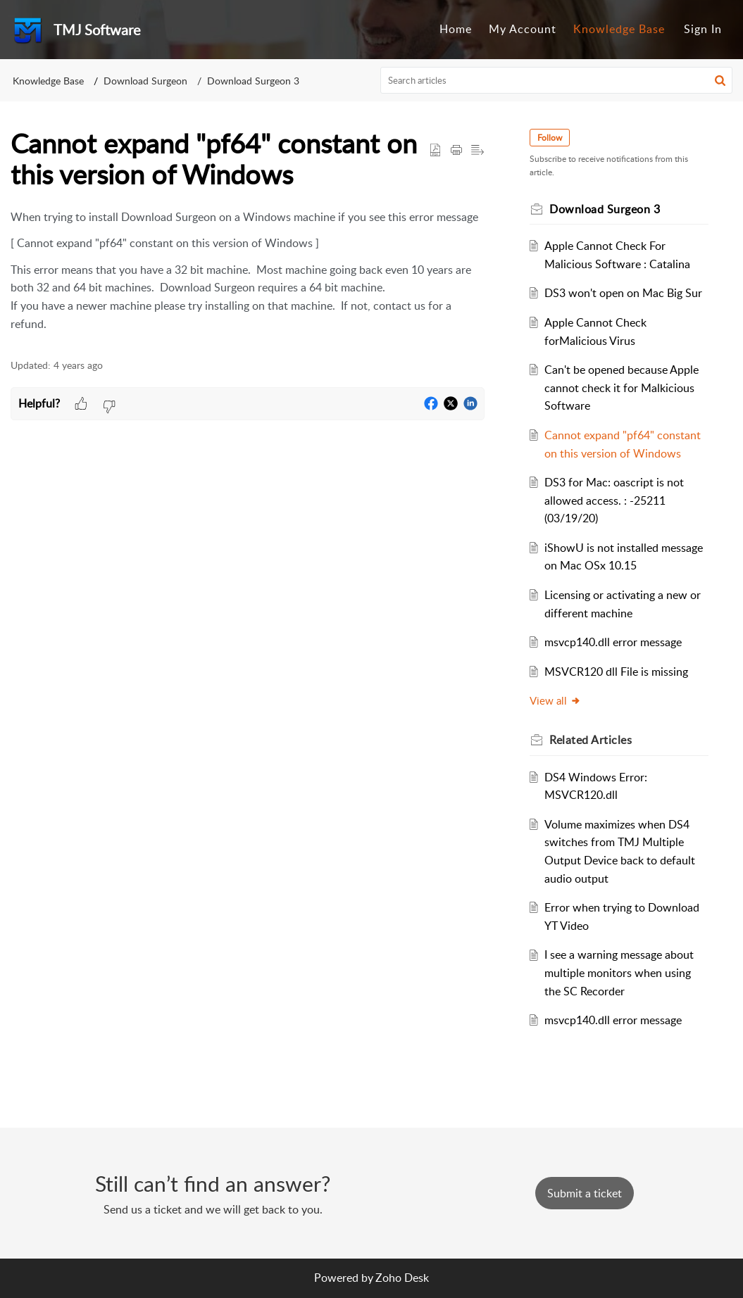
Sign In (703, 29)
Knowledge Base (619, 29)
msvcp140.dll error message (613, 642)
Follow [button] (549, 138)
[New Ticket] (584, 1193)
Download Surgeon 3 (253, 80)
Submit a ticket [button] (584, 1193)
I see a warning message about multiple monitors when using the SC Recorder (619, 972)
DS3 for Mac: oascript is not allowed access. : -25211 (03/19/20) (614, 500)
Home (455, 29)
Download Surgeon (145, 80)
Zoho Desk (402, 1277)
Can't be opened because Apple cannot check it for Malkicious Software (621, 387)
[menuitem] (456, 29)
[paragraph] (248, 271)
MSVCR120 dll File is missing (616, 671)
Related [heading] (590, 740)
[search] (556, 80)
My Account (522, 29)
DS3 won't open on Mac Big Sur (623, 293)
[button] (720, 80)
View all (555, 700)
